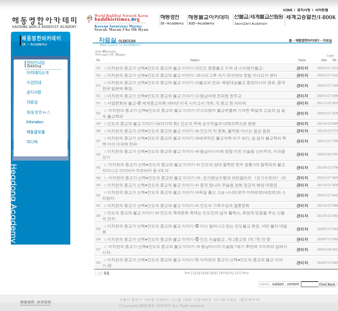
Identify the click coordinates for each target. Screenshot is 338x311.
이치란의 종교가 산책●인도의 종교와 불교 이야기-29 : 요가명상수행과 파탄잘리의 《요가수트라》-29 (196, 177)
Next (245, 273)
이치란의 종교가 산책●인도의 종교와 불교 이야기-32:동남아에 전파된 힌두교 (174, 96)
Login (330, 55)
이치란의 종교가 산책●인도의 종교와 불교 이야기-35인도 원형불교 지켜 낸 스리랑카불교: (185, 68)
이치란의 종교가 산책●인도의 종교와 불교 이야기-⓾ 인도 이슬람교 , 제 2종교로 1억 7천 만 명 (188, 239)
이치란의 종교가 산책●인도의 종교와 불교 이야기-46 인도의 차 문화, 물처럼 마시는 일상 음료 (188, 131)
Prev (187, 273)
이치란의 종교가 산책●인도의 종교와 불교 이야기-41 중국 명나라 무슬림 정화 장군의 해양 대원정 (192, 185)
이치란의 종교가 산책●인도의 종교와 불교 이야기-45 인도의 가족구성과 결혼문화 (178, 205)
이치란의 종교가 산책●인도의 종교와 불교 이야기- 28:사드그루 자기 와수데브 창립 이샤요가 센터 (192, 75)
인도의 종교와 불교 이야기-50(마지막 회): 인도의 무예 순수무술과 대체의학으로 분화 (181, 123)
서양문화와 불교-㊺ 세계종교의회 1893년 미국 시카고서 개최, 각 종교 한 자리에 (176, 103)
